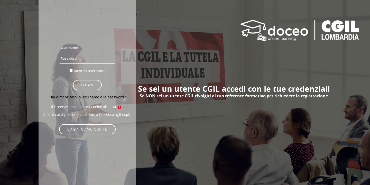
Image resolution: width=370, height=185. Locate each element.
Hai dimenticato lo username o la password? (87, 97)
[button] (120, 107)
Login (87, 84)
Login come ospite (87, 129)
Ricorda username (89, 70)
